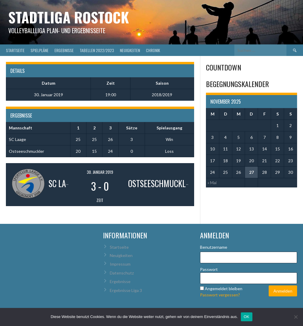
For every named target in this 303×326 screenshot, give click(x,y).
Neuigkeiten (130, 50)
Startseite (15, 50)
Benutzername (213, 247)
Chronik (153, 50)
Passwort (209, 269)
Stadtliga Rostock (68, 17)
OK (246, 316)
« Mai (212, 182)
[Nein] (296, 317)
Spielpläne (39, 50)
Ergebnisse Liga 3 (126, 290)
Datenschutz (122, 272)
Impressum (120, 263)
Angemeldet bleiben (223, 288)
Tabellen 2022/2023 (97, 50)
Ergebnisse (64, 50)
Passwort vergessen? (220, 294)
